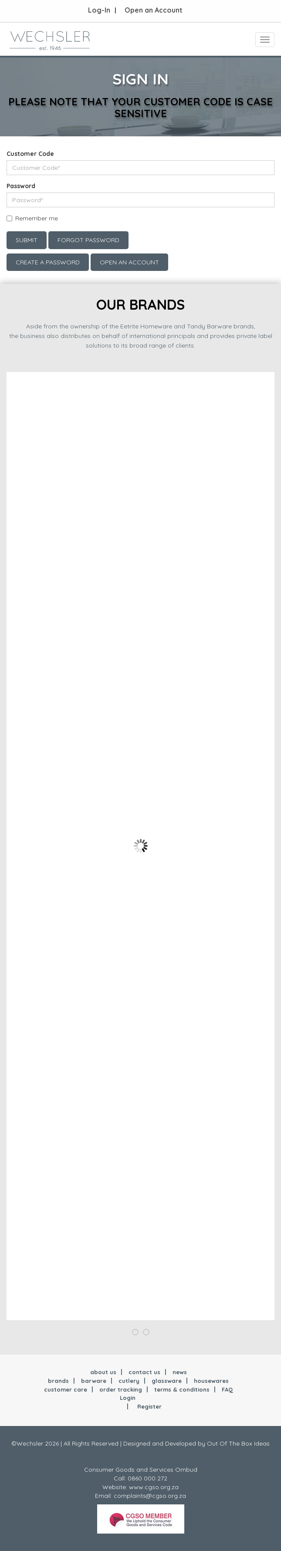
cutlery (128, 1380)
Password (21, 186)
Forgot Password (88, 240)
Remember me (36, 218)
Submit (26, 240)
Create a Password (48, 262)
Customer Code (30, 154)
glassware (167, 1380)
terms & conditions (182, 1389)
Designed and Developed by (165, 1443)
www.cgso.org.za (154, 1487)
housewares (211, 1380)
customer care (65, 1389)
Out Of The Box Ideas (238, 1443)
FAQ (227, 1389)
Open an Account (154, 10)
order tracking (120, 1389)
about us (103, 1372)
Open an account (129, 262)
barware (93, 1380)
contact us (144, 1372)
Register (149, 1406)
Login (127, 1397)
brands (58, 1380)
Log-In (99, 10)
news (180, 1372)
